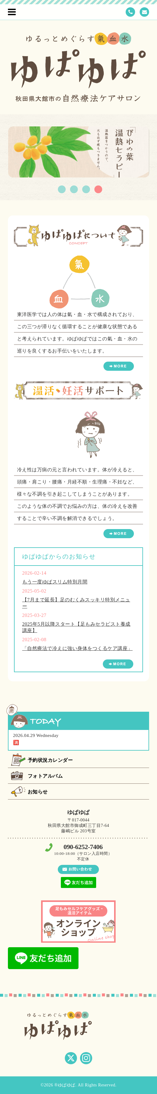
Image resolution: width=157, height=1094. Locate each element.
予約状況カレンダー (50, 760)
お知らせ (38, 791)
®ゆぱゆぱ (64, 1085)
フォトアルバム (45, 776)
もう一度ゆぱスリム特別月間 (55, 581)
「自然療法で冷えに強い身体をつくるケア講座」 (77, 648)
